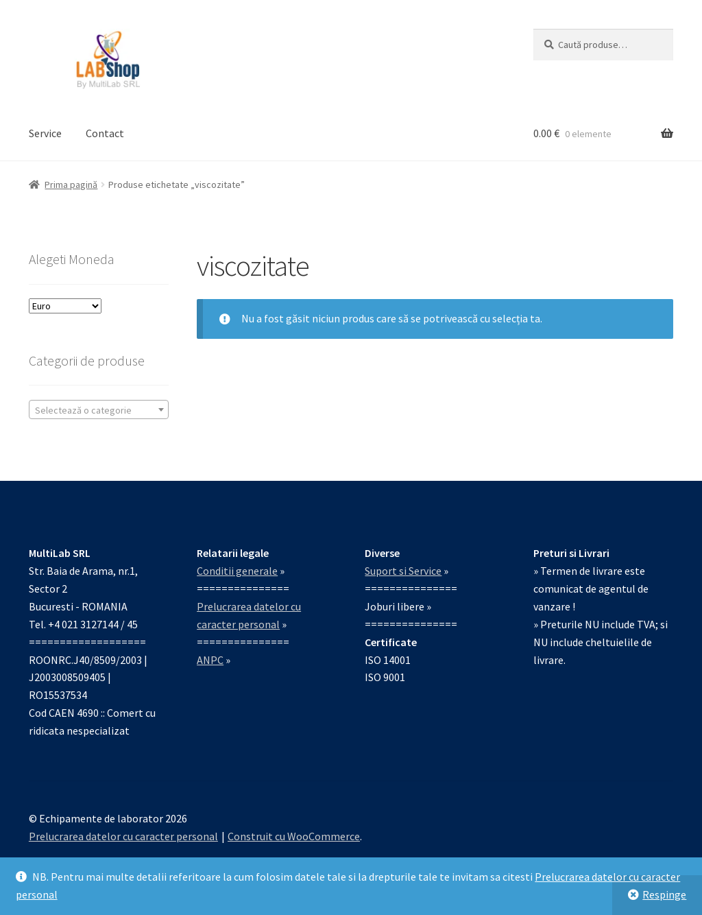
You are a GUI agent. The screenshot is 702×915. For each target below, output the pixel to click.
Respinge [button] (664, 894)
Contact (105, 133)
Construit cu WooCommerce (294, 836)
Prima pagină (71, 184)
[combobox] (99, 409)
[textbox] (98, 410)
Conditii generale (237, 571)
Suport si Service (403, 571)
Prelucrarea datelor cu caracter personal (123, 836)
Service (45, 133)
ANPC (210, 660)
